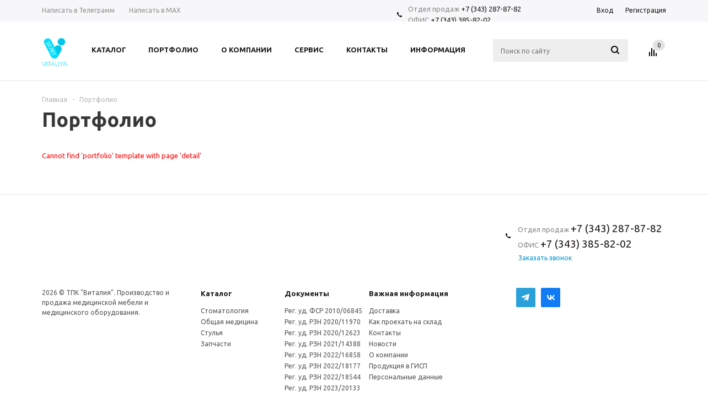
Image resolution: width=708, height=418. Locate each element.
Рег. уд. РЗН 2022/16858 (323, 354)
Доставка (384, 310)
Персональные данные (406, 377)
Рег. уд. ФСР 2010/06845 (323, 310)
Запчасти (216, 343)
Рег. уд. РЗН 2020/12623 (323, 332)
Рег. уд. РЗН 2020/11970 (323, 321)
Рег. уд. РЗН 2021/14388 (323, 343)
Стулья (212, 332)
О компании (388, 354)
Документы (307, 293)
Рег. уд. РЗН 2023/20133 (323, 388)
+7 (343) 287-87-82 (491, 9)
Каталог (216, 293)
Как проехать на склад (405, 321)
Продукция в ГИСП (398, 365)
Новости (382, 343)
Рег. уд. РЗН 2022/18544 (323, 377)
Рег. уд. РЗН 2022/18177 (323, 365)
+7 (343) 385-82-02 (461, 20)
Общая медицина (229, 321)
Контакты (385, 332)
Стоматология (225, 310)
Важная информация (408, 293)
